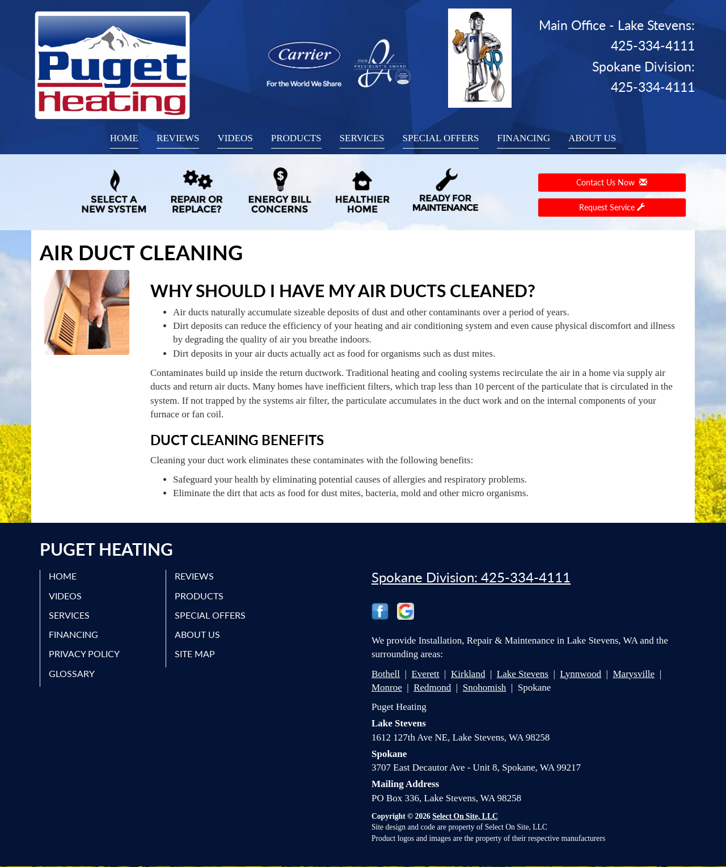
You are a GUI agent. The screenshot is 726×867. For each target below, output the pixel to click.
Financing (523, 138)
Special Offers (441, 138)
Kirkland (468, 674)
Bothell (386, 674)
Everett (425, 674)
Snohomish (484, 687)
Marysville (634, 674)
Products (296, 138)
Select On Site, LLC (465, 816)
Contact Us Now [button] (611, 182)
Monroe (387, 687)
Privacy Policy (84, 653)
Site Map (195, 653)
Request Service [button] (612, 207)
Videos (234, 138)
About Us (592, 138)
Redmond (432, 687)
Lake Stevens (522, 674)
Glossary (72, 673)
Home (124, 138)
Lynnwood (580, 674)
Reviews (178, 138)
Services (362, 138)
